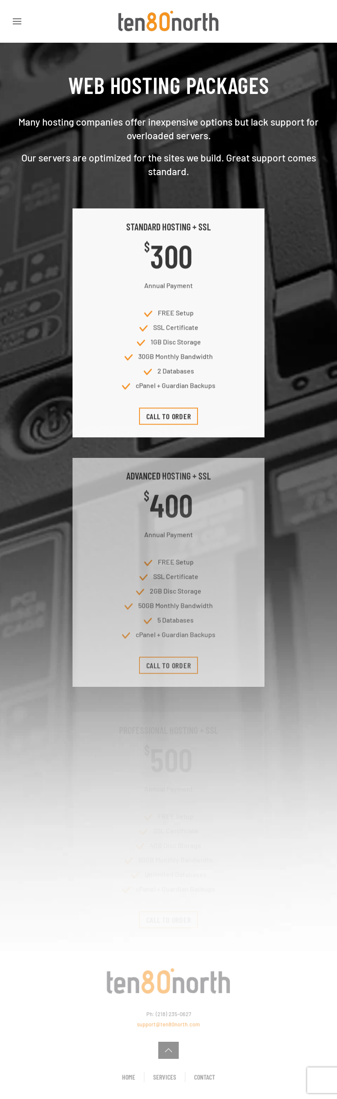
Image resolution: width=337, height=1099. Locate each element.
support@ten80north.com (168, 1024)
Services (164, 1078)
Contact (204, 1078)
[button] (17, 21)
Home (128, 1078)
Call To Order (168, 418)
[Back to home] (168, 21)
